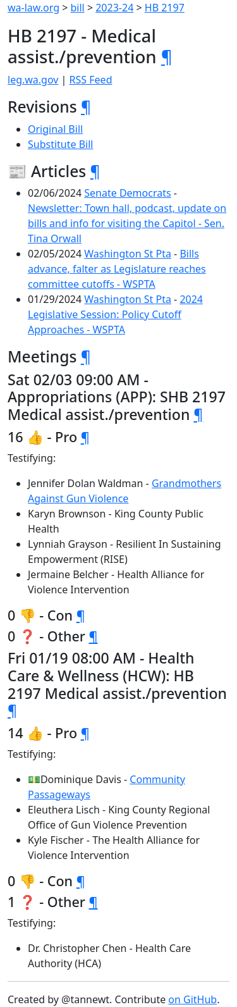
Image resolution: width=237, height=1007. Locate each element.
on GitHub (192, 999)
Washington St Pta (127, 254)
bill (78, 8)
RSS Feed (91, 80)
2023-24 (114, 8)
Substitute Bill (61, 144)
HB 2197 (165, 8)
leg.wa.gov (33, 80)
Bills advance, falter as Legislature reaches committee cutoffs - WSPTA (117, 269)
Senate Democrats (127, 193)
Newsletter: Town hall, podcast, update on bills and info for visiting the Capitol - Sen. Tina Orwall (127, 223)
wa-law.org (33, 8)
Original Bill (55, 129)
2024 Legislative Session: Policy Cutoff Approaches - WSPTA (115, 314)
